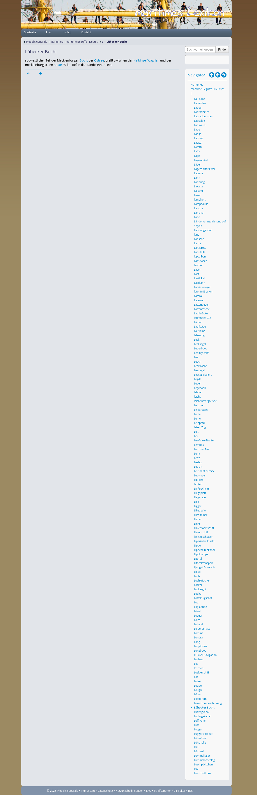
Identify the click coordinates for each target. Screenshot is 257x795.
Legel (197, 383)
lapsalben (200, 256)
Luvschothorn (202, 773)
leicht (197, 396)
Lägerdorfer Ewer (204, 169)
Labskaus (200, 125)
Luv (196, 769)
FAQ (148, 791)
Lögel (197, 611)
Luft (196, 725)
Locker (198, 585)
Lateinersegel (202, 287)
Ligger (198, 506)
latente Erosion (203, 291)
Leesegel (199, 370)
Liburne (199, 480)
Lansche (199, 239)
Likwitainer (200, 515)
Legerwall (200, 388)
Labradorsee (202, 112)
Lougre (198, 690)
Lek (196, 436)
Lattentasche (202, 309)
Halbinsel (140, 60)
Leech (197, 361)
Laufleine (199, 331)
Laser (197, 269)
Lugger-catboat (203, 734)
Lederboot (200, 348)
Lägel (197, 164)
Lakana (198, 186)
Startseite (30, 32)
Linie (197, 523)
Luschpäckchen (203, 764)
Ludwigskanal (202, 716)
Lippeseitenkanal (204, 550)
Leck (197, 340)
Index (67, 32)
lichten (198, 484)
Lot (196, 677)
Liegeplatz (200, 493)
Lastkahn (199, 283)
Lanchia (199, 213)
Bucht (84, 60)
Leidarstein (201, 410)
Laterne (199, 300)
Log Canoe (200, 607)
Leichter (199, 405)
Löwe (197, 694)
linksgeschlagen (203, 537)
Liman (198, 519)
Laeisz (198, 143)
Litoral (198, 559)
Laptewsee (200, 261)
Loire (197, 620)
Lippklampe (201, 554)
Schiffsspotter (162, 791)
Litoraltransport (203, 563)
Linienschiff (201, 532)
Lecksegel (200, 344)
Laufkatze (200, 326)
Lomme (198, 633)
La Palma (199, 99)
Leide (197, 414)
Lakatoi (198, 191)
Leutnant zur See (204, 471)
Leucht (198, 467)
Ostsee (99, 60)
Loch (197, 576)
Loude (198, 685)
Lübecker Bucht (204, 707)
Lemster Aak (201, 449)
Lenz (197, 458)
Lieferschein (201, 488)
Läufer (198, 322)
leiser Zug (200, 427)
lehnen (198, 392)
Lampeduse (201, 204)
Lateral (198, 296)
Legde (198, 379)
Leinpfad (199, 423)
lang (196, 234)
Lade (197, 129)
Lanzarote (200, 248)
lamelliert (200, 199)
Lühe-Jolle (200, 742)
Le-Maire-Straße (204, 440)
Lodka (198, 594)
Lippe (197, 545)
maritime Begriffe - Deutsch (82, 42)
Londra (198, 637)
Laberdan (200, 103)
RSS (190, 791)
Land (197, 217)
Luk (196, 747)
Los (196, 664)
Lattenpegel (201, 305)
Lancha (198, 208)
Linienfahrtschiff (204, 528)
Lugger (198, 729)
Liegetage (200, 497)
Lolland (198, 624)
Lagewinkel (201, 160)
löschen (199, 668)
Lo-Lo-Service (202, 629)
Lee (196, 357)
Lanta (197, 243)
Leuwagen (200, 475)
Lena (197, 453)
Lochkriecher (202, 580)
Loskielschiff (201, 672)
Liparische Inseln (204, 541)
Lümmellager (202, 756)
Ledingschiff (201, 353)
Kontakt (86, 32)
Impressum (88, 791)
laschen (199, 265)
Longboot (200, 650)
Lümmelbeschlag (204, 760)
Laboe (198, 107)
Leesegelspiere (203, 375)
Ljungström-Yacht (205, 567)
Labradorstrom (203, 116)
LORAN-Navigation (205, 655)
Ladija (197, 134)
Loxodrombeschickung (208, 703)
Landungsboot (203, 230)
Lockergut (200, 589)
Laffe (197, 151)
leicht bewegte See (205, 401)
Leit (196, 432)
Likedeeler (200, 510)
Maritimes (57, 42)
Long (197, 642)
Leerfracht (200, 366)
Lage (197, 156)
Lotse (197, 681)
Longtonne (200, 646)
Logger (198, 615)
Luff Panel (200, 721)
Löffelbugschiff (203, 598)
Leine (197, 418)
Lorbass (199, 659)
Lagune (198, 173)
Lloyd (197, 572)
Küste (58, 65)
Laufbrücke (201, 313)
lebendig (199, 335)
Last (196, 274)
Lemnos (199, 445)
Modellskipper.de (36, 42)
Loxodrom (200, 699)
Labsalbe (199, 121)
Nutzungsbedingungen (130, 791)
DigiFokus (179, 791)
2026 (53, 791)
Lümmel (199, 751)
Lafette (198, 147)
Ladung (198, 138)
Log (196, 602)
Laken (197, 195)
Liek (196, 502)
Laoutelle (199, 252)
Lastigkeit (200, 278)
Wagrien (153, 60)
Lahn (197, 178)
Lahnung (199, 182)
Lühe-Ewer (200, 738)
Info (48, 32)
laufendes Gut (202, 318)
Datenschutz (105, 791)
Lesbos (198, 462)
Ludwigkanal (201, 712)
